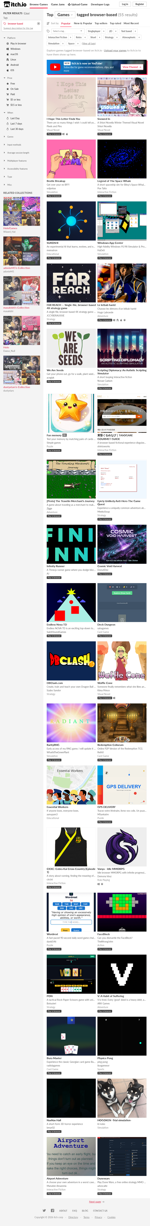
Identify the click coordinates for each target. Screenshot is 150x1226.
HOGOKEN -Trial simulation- (114, 1120)
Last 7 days (14, 123)
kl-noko (101, 1124)
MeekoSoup (103, 511)
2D (110, 31)
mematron (52, 250)
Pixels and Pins (54, 126)
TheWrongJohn (105, 941)
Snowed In (103, 118)
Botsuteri (51, 1003)
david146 (51, 941)
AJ (48, 573)
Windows (13, 48)
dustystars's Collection (16, 387)
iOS (10, 70)
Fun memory (54, 435)
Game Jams (58, 4)
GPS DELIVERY (106, 806)
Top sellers (101, 23)
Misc (7, 184)
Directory (73, 1217)
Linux (11, 59)
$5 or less (13, 99)
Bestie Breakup (56, 180)
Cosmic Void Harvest (109, 566)
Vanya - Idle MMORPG (111, 868)
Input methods (12, 144)
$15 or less (14, 104)
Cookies (111, 1217)
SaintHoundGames (56, 632)
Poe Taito (102, 188)
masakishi (8, 311)
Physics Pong (105, 1058)
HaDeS (101, 250)
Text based (126, 31)
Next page (95, 1201)
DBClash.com (55, 682)
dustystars (8, 390)
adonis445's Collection (16, 267)
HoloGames (10, 228)
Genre (8, 136)
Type (7, 176)
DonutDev (102, 569)
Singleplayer (94, 31)
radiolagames (53, 1065)
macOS (12, 54)
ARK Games (103, 1003)
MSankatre (103, 814)
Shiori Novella (104, 126)
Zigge (49, 508)
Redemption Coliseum (110, 744)
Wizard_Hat (9, 231)
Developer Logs (100, 4)
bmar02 (51, 1127)
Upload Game (78, 4)
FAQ (74, 1210)
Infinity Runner (56, 566)
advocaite (102, 1185)
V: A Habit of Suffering (110, 996)
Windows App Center (110, 242)
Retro (79, 37)
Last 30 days (15, 129)
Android (13, 64)
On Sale (13, 88)
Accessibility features (15, 168)
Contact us (100, 1210)
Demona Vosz (104, 876)
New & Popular (83, 23)
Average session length (16, 152)
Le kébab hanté (106, 304)
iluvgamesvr (103, 1065)
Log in (125, 4)
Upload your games (115, 50)
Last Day (13, 118)
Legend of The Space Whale (114, 180)
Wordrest (52, 934)
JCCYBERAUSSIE (55, 315)
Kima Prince (103, 690)
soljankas (51, 188)
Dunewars (103, 1178)
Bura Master (54, 1058)
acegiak (50, 377)
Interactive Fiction (57, 37)
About (63, 1210)
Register (139, 4)
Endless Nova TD (57, 624)
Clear (26, 13)
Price (7, 78)
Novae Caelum (104, 380)
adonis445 (8, 271)
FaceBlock (103, 934)
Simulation (53, 43)
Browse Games (39, 4)
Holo (6, 347)
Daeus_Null (9, 350)
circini (50, 879)
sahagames (103, 628)
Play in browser (16, 43)
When (8, 112)
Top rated (115, 23)
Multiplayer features (15, 160)
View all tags (88, 43)
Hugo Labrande (105, 312)
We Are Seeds (55, 370)
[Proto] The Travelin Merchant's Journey (70, 501)
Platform (9, 38)
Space (71, 43)
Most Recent (131, 23)
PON (50, 996)
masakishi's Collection (16, 307)
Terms (86, 1217)
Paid (11, 94)
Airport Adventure (57, 1178)
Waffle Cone (104, 682)
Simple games (54, 442)
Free (11, 83)
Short (93, 37)
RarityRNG (53, 744)
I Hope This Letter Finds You (63, 118)
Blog (85, 1210)
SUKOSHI (52, 242)
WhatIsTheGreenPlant (58, 752)
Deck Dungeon (106, 624)
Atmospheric (129, 37)
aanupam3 (52, 814)
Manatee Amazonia (56, 1185)
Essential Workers (57, 806)
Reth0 (100, 752)
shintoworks (103, 446)
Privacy (98, 1217)
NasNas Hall (54, 1120)
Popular (65, 23)
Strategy (109, 37)
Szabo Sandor (54, 690)
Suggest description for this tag (18, 28)
